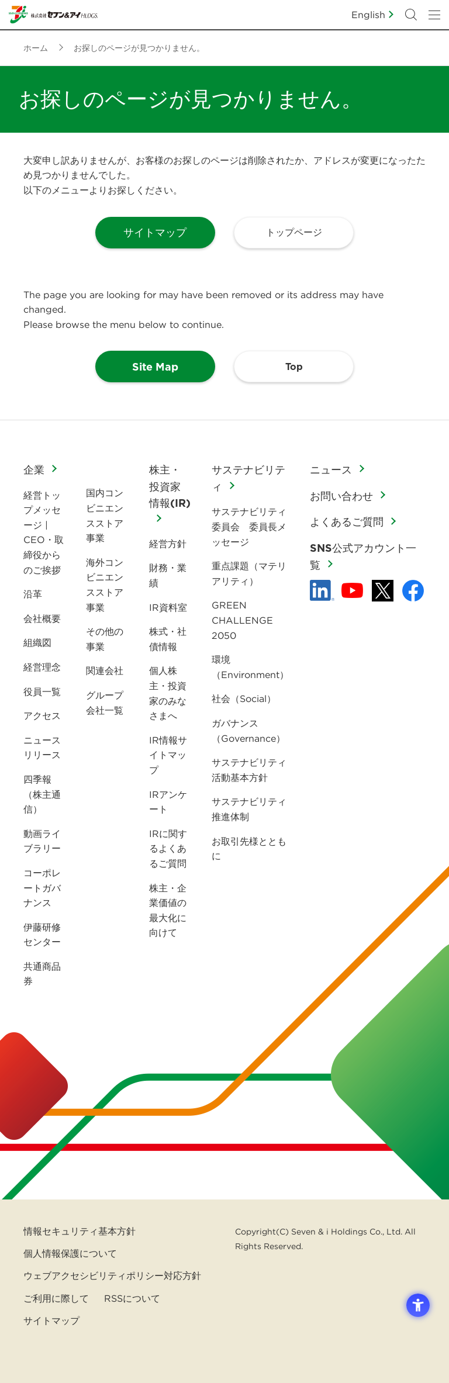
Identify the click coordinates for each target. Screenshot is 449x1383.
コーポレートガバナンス (42, 887)
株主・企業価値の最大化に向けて (167, 910)
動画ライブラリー (42, 841)
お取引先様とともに (249, 848)
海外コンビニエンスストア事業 (104, 584)
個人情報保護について (70, 1253)
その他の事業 (104, 638)
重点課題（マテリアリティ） (249, 573)
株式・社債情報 (167, 638)
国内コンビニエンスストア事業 (104, 515)
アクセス (42, 715)
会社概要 (42, 618)
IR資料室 (168, 607)
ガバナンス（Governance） (248, 730)
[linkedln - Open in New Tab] (322, 590)
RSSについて (132, 1298)
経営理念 (42, 667)
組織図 (37, 642)
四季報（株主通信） (42, 794)
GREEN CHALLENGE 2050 (242, 620)
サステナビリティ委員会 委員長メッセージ (249, 526)
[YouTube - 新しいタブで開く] (352, 590)
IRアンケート (168, 802)
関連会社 (104, 670)
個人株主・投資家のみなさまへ (167, 693)
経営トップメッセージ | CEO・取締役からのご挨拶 (43, 532)
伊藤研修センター (42, 934)
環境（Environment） (250, 667)
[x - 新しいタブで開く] (382, 590)
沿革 (32, 594)
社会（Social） (244, 698)
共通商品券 (42, 973)
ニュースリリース (42, 747)
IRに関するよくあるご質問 (168, 848)
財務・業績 (167, 575)
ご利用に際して (56, 1298)
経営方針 (167, 543)
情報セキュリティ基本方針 (79, 1231)
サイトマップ (51, 1320)
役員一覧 (42, 691)
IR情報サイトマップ (168, 755)
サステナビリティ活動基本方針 (249, 769)
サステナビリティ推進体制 (249, 809)
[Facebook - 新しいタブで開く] (413, 590)
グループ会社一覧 (104, 702)
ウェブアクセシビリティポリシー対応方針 (112, 1275)
